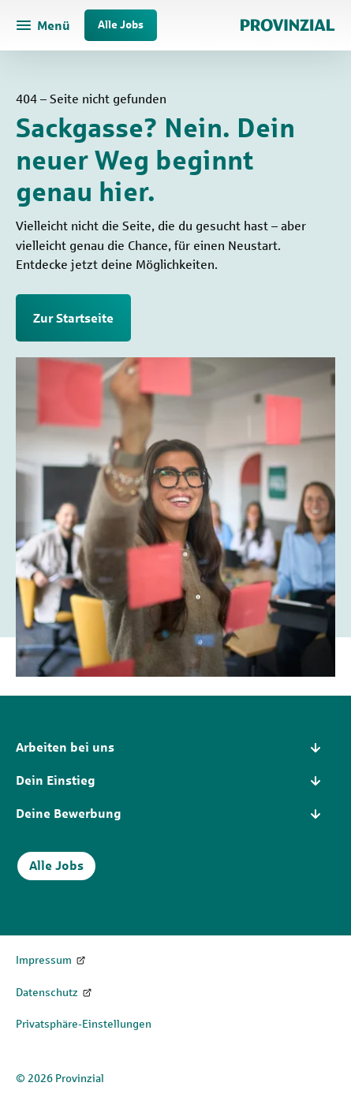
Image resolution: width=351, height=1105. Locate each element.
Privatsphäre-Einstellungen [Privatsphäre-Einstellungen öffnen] (83, 1024)
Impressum (44, 960)
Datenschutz (47, 993)
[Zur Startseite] (288, 25)
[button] (175, 747)
